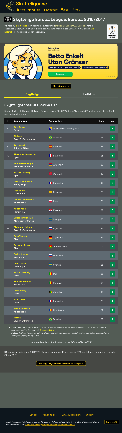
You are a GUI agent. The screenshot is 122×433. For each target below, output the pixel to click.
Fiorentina (19, 211)
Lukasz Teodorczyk (24, 199)
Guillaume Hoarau (23, 181)
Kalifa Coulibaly (22, 272)
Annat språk (111, 422)
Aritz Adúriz (20, 145)
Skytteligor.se (31, 3)
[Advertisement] (61, 390)
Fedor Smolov (21, 254)
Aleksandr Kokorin (23, 227)
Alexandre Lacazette (25, 154)
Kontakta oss (50, 414)
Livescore (50, 9)
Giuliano (18, 136)
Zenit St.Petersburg (24, 139)
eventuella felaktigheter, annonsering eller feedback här (50, 424)
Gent (16, 275)
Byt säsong (61, 86)
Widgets (90, 414)
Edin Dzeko (19, 127)
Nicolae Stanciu (22, 308)
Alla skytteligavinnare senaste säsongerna (61, 363)
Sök (65, 9)
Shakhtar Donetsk (23, 320)
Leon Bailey (20, 290)
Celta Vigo (19, 193)
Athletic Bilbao (21, 148)
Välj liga (34, 9)
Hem (21, 9)
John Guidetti (21, 263)
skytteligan (22, 25)
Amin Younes (20, 236)
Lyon (16, 157)
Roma (17, 130)
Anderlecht (20, 202)
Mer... (76, 9)
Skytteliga (33, 94)
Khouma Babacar (22, 281)
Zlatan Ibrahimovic (23, 217)
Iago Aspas (19, 190)
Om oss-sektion (47, 330)
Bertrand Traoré (22, 245)
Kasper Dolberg (22, 172)
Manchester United (24, 166)
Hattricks (89, 94)
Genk (16, 293)
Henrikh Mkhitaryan (24, 163)
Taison (17, 317)
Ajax (16, 175)
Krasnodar (19, 257)
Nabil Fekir (19, 299)
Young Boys (20, 184)
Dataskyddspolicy (71, 414)
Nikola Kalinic (21, 208)
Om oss (33, 414)
